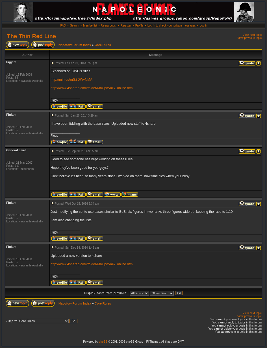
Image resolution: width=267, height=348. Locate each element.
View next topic (252, 34)
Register (126, 25)
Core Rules (103, 45)
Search (74, 25)
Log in (203, 25)
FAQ (63, 25)
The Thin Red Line (31, 36)
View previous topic (249, 38)
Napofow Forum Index (74, 45)
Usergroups (108, 25)
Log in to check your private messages (171, 25)
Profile (139, 25)
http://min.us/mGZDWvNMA (71, 80)
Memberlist (90, 25)
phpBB (103, 341)
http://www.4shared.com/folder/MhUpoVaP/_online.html (92, 88)
